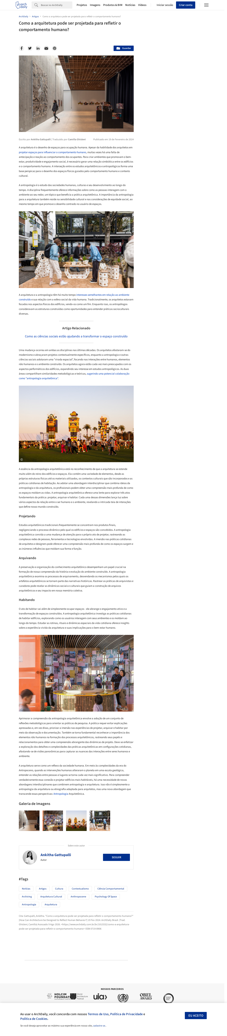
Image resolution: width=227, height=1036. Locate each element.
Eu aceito (195, 1015)
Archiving (27, 896)
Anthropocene (78, 896)
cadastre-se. (99, 1026)
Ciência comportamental (110, 889)
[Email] (46, 48)
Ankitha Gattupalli (56, 855)
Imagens (95, 5)
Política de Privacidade (126, 1014)
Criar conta (185, 5)
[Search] (56, 5)
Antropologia (60, 794)
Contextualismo (80, 889)
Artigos (42, 889)
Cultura (59, 889)
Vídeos (142, 5)
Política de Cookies (33, 1018)
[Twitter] (29, 48)
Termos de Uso (98, 1014)
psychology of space (106, 896)
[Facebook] (21, 48)
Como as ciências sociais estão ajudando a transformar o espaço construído (76, 336)
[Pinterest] (54, 48)
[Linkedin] (38, 48)
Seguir (116, 857)
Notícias (130, 5)
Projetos (82, 5)
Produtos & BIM (112, 5)
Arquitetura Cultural (51, 896)
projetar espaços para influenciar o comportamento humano (52, 152)
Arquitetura (51, 904)
